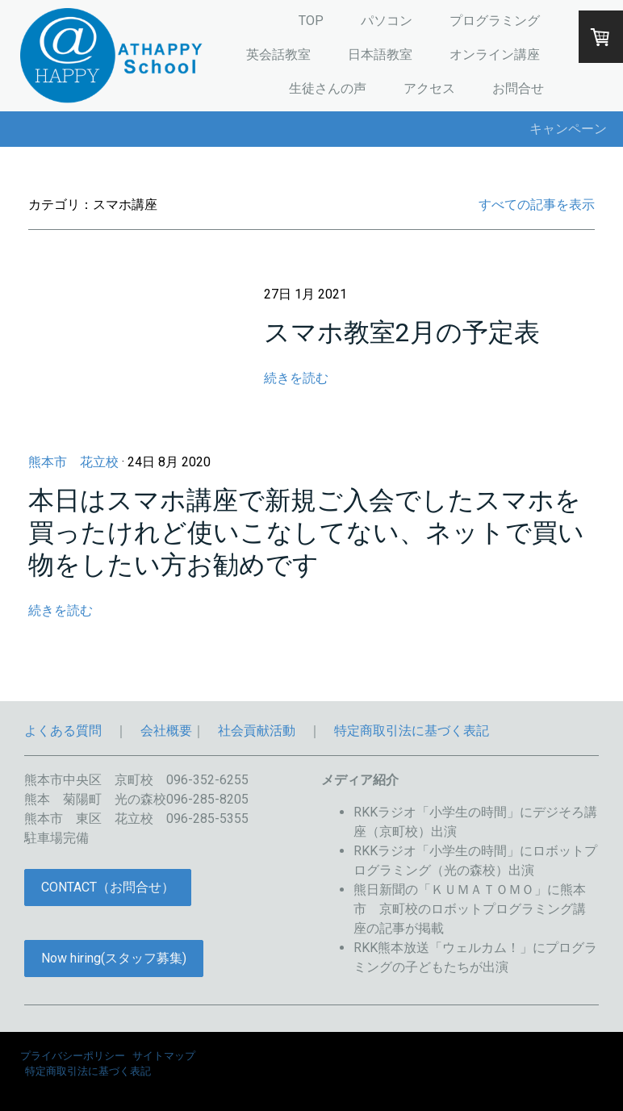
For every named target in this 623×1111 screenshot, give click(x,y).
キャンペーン (568, 128)
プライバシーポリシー (72, 1056)
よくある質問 (63, 730)
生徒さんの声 (327, 88)
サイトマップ (163, 1056)
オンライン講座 (494, 54)
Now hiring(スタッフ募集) (113, 958)
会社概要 (166, 730)
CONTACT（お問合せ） (107, 887)
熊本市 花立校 (73, 462)
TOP (311, 20)
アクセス (429, 88)
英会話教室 (278, 54)
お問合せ (518, 88)
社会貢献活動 (256, 730)
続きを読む (296, 378)
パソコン (386, 20)
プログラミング (494, 20)
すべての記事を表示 (537, 204)
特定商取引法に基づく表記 (411, 730)
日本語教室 (380, 54)
